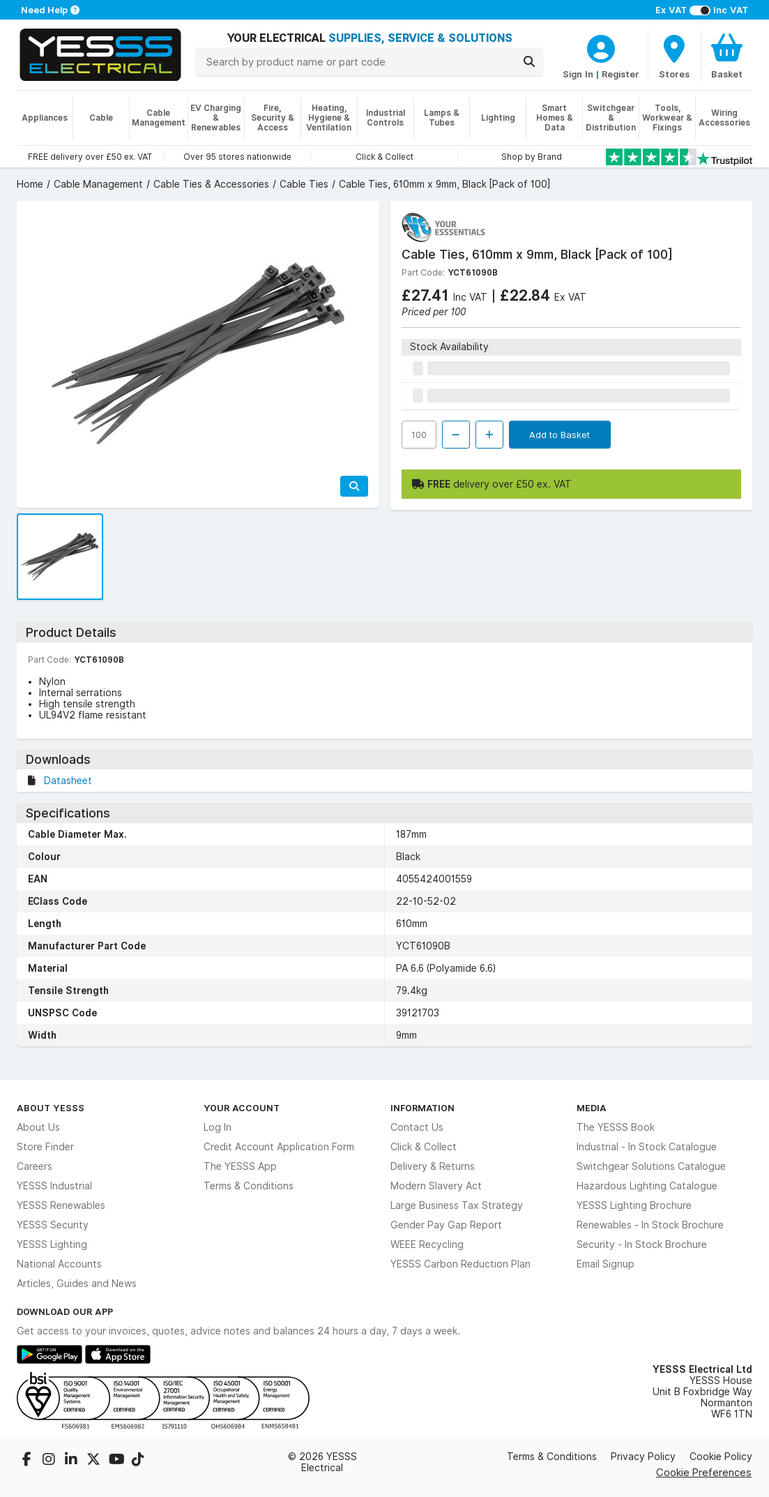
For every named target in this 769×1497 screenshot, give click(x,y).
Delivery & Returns (432, 1166)
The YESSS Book (616, 1127)
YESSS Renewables (61, 1205)
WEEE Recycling (427, 1244)
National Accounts (59, 1264)
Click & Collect (423, 1146)
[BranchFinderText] (674, 56)
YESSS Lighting (52, 1244)
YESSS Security (53, 1225)
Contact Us (416, 1127)
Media (592, 1107)
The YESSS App (240, 1166)
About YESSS (50, 1107)
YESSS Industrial (54, 1185)
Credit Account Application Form (279, 1146)
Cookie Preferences (704, 1472)
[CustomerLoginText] (601, 47)
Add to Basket (559, 434)
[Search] (529, 61)
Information (422, 1107)
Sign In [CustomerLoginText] (578, 74)
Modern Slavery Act (436, 1185)
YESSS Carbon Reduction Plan (460, 1264)
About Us (38, 1127)
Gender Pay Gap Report (446, 1225)
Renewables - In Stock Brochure (650, 1225)
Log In (217, 1127)
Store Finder (45, 1146)
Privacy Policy (643, 1456)
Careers (34, 1166)
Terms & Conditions (249, 1185)
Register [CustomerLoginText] (620, 74)
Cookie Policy (721, 1456)
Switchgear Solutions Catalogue (651, 1166)
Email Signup (605, 1264)
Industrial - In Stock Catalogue (647, 1146)
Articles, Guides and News (77, 1283)
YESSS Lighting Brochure (634, 1205)
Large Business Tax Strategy (456, 1205)
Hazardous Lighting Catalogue (647, 1185)
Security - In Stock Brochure (642, 1244)
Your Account (242, 1107)
